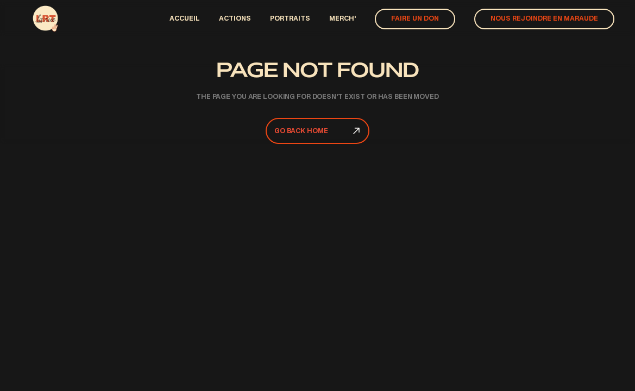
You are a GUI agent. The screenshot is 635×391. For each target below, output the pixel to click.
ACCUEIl (184, 19)
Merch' (342, 19)
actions (235, 19)
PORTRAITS (290, 19)
